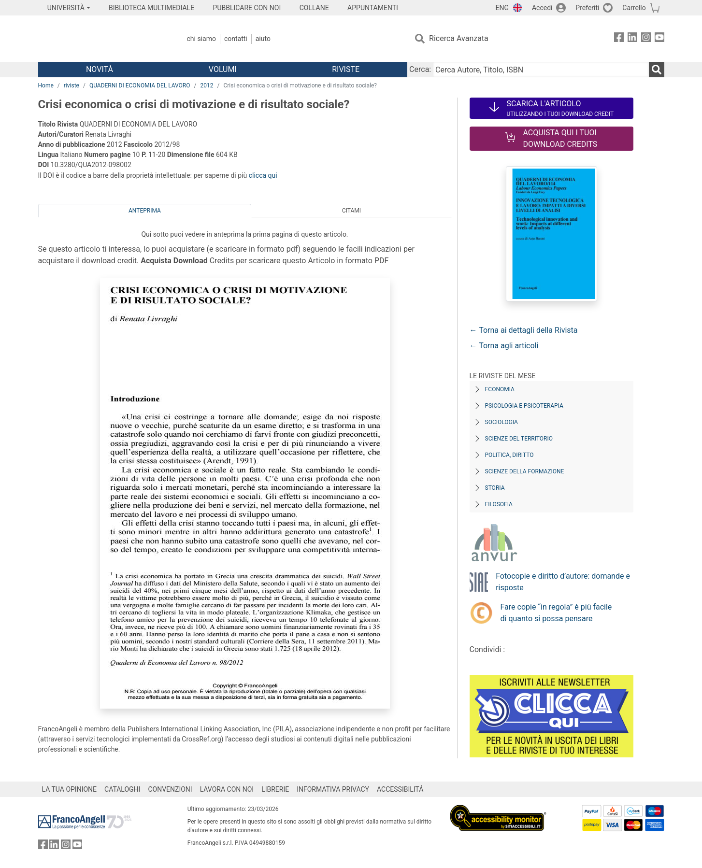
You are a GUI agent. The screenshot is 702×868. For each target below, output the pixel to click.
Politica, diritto (509, 455)
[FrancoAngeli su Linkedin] (632, 38)
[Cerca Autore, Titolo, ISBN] (540, 69)
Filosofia (499, 504)
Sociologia (501, 422)
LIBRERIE (275, 789)
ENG (502, 8)
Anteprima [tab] (145, 210)
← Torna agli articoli (504, 345)
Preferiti (587, 8)
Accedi (542, 8)
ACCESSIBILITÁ (400, 789)
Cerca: (420, 69)
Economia (500, 389)
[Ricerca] (656, 69)
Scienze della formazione (524, 471)
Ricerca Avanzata (458, 38)
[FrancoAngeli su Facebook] (619, 38)
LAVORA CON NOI (227, 789)
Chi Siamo (201, 39)
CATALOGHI (122, 789)
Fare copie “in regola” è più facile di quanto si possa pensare (556, 612)
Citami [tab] (351, 210)
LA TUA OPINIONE (69, 789)
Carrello (633, 8)
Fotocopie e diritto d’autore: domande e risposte (563, 581)
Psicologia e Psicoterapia (524, 405)
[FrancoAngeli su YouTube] (659, 38)
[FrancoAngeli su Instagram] (646, 38)
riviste (71, 85)
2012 (206, 85)
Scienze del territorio (519, 438)
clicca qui (263, 175)
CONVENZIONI (170, 789)
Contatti (235, 39)
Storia (495, 487)
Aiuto (263, 39)
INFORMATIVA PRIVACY (333, 789)
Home (46, 85)
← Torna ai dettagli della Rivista (524, 330)
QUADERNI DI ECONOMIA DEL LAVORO (139, 85)
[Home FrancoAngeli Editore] (102, 38)
